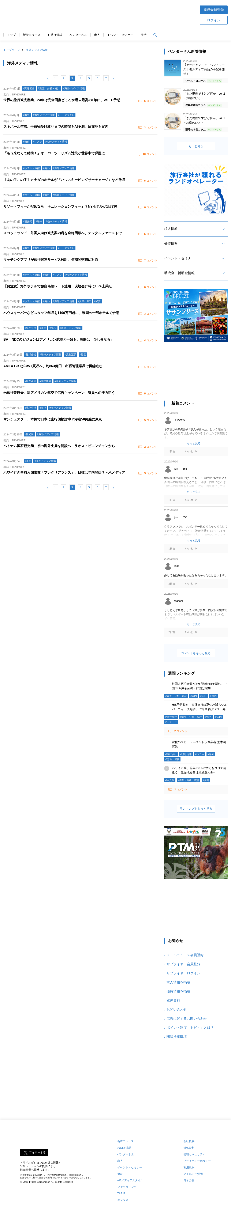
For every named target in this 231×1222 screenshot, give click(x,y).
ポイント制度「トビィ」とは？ (190, 1027)
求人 (97, 35)
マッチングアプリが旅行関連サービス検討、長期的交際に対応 (50, 259)
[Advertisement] (129, 14)
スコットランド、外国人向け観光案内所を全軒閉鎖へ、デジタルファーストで (62, 233)
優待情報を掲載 (178, 991)
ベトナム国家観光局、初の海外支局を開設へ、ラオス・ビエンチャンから (59, 446)
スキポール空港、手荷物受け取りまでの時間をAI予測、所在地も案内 (55, 126)
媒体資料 (173, 1000)
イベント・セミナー (120, 35)
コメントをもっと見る (196, 653)
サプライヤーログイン (183, 973)
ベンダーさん (78, 35)
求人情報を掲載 (178, 982)
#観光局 (169, 780)
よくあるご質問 (193, 1174)
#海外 (208, 716)
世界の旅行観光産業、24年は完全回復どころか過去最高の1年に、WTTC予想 (61, 100)
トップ (11, 35)
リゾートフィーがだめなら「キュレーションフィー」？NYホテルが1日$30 (60, 206)
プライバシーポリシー (197, 1160)
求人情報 (171, 229)
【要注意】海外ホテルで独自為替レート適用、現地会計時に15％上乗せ (57, 286)
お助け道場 (55, 35)
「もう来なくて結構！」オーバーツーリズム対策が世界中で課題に (54, 153)
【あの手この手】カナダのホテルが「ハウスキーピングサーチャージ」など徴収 (64, 180)
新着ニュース (32, 35)
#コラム (199, 754)
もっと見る (196, 146)
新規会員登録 (214, 9)
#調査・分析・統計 (176, 696)
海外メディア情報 (37, 50)
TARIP (121, 1193)
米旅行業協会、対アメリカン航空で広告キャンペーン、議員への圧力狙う (59, 392)
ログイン (213, 20)
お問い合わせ (177, 1009)
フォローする (37, 1152)
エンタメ (122, 1200)
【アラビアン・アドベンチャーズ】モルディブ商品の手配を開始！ (204, 69)
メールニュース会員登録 (185, 955)
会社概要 (188, 1141)
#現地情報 (186, 754)
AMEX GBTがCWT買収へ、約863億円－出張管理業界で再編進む (52, 366)
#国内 (193, 696)
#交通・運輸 (172, 759)
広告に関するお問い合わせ (187, 1018)
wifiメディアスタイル (130, 1180)
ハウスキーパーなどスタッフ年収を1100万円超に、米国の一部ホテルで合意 (61, 313)
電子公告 (188, 1180)
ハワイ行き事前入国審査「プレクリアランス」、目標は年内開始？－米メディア (64, 472)
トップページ (11, 50)
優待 (143, 35)
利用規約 (188, 1167)
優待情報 (171, 243)
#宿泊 (213, 696)
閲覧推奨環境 (177, 1036)
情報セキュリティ (194, 1154)
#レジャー (171, 721)
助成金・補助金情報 (179, 273)
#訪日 (203, 696)
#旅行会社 (171, 716)
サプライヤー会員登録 (183, 964)
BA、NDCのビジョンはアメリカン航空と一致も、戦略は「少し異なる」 (58, 339)
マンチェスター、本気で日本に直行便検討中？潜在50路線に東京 (52, 419)
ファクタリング (127, 1186)
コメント (150, 100)
